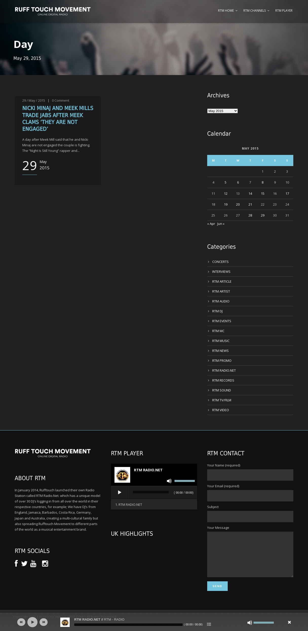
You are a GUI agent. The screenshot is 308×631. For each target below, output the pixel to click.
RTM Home (226, 10)
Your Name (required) (250, 472)
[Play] (119, 492)
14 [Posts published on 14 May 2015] (250, 193)
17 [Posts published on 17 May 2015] (287, 193)
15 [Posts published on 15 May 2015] (262, 193)
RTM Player (284, 10)
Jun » (220, 223)
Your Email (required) (250, 492)
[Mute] (169, 480)
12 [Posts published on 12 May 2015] (225, 193)
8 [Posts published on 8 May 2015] (262, 182)
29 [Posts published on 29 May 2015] (262, 215)
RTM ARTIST (221, 291)
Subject (250, 513)
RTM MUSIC (220, 340)
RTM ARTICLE (222, 281)
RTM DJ (217, 311)
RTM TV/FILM (221, 400)
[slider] (151, 492)
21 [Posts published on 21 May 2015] (250, 204)
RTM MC (218, 331)
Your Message (250, 555)
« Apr (211, 223)
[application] (154, 492)
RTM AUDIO (220, 301)
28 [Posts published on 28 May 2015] (250, 215)
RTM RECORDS (223, 380)
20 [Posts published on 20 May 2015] (238, 204)
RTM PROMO (222, 360)
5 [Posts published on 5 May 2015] (225, 182)
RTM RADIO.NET (224, 370)
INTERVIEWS (221, 271)
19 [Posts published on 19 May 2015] (225, 204)
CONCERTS (220, 261)
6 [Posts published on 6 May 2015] (238, 182)
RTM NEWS (220, 350)
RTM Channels (254, 10)
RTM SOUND (221, 390)
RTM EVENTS (221, 321)
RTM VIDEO (220, 410)
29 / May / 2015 (33, 100)
